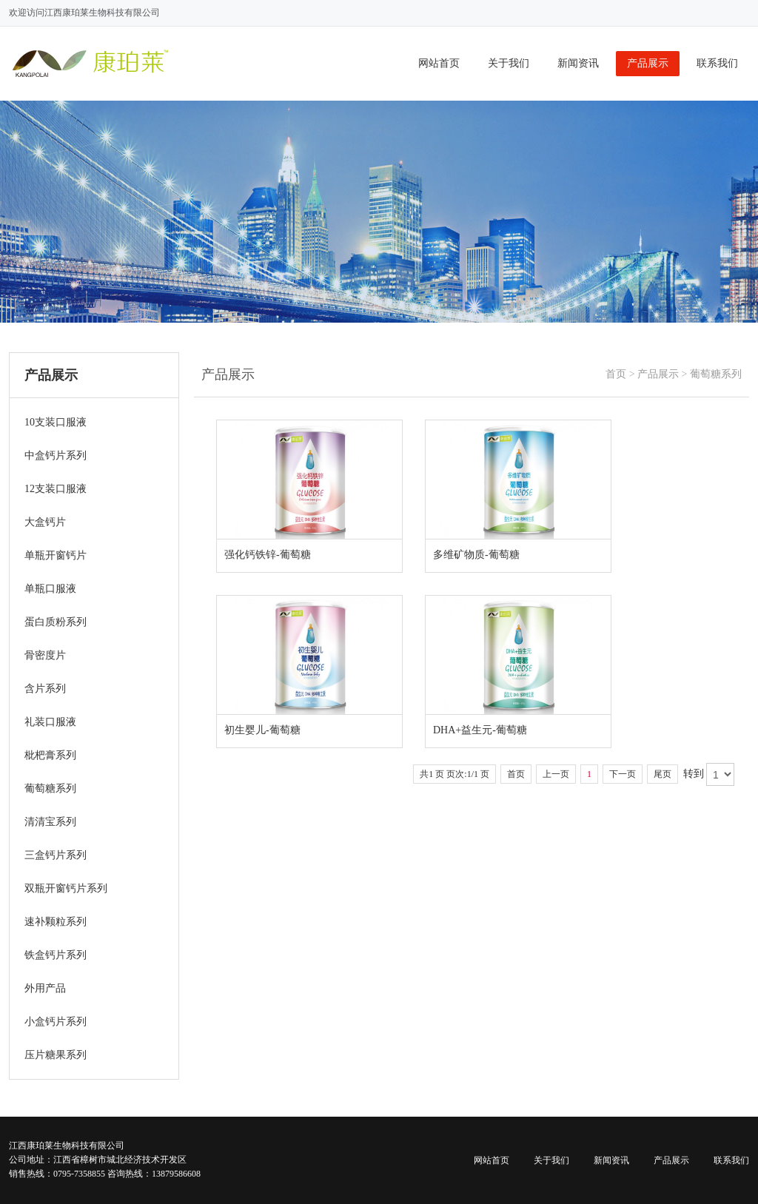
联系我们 (717, 63)
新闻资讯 (578, 63)
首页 (616, 374)
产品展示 (647, 63)
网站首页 (439, 63)
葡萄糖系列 (716, 374)
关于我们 (508, 63)
